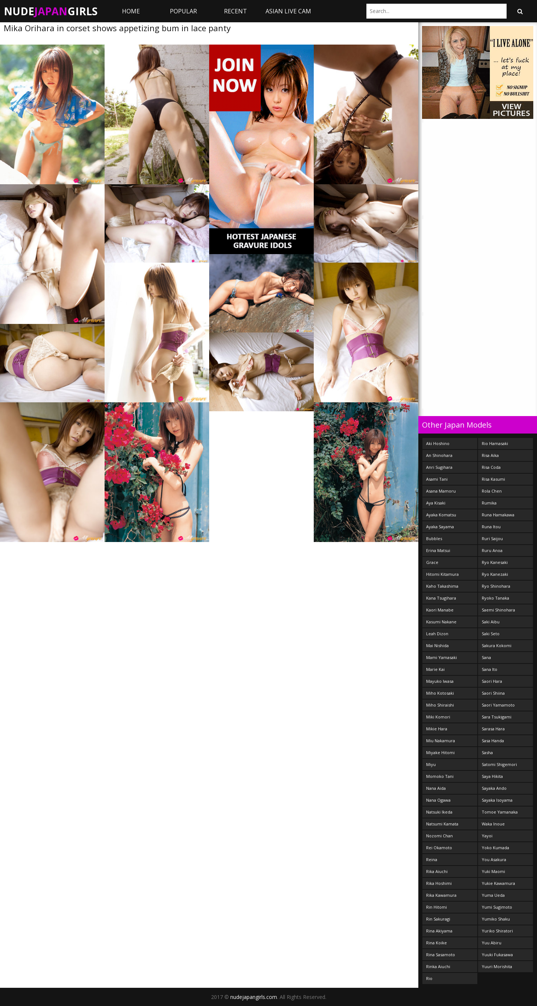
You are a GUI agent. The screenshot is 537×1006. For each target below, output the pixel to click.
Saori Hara (492, 681)
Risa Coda (491, 467)
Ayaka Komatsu (441, 514)
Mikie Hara (436, 728)
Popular (183, 11)
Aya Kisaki (435, 503)
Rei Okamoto (439, 847)
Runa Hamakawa (498, 514)
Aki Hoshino (437, 443)
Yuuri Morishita (497, 966)
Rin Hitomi (436, 907)
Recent (235, 11)
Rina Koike (436, 942)
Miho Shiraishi (440, 705)
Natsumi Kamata (442, 824)
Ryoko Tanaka (495, 598)
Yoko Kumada (495, 847)
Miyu (431, 764)
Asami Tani (437, 479)
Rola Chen (492, 491)
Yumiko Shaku (496, 919)
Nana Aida (436, 788)
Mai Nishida (437, 645)
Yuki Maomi (493, 871)
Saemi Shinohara (498, 610)
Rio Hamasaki (495, 443)
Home (131, 11)
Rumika (489, 503)
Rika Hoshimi (439, 883)
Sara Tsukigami (496, 717)
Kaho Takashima (442, 586)
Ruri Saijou (492, 538)
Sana (486, 657)
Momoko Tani (440, 776)
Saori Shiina (493, 693)
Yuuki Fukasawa (497, 954)
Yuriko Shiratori (497, 931)
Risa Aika (490, 455)
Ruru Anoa (492, 550)
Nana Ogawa (438, 800)
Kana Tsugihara (441, 598)
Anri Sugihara (439, 467)
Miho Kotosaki (440, 693)
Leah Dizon (437, 633)
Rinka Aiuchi (438, 966)
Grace (432, 562)
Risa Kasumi (493, 479)
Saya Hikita (492, 776)
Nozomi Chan (439, 835)
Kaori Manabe (440, 610)
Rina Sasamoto (440, 954)
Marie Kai (435, 669)
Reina (431, 859)
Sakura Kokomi (496, 645)
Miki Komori (438, 717)
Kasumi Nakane (441, 621)
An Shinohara (439, 455)
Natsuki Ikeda (439, 812)
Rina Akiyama (439, 931)
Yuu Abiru (491, 942)
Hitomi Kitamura (442, 574)
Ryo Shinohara (496, 586)
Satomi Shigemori (499, 764)
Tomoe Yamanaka (500, 812)
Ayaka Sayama (440, 526)
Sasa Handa (493, 740)
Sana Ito (489, 669)
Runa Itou (491, 526)
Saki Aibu (491, 621)
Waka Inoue (493, 824)
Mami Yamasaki (441, 657)
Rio (429, 978)
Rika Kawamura (441, 895)
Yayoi (487, 835)
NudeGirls (51, 11)
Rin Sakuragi (438, 919)
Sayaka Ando (494, 788)
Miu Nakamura (440, 740)
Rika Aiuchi (437, 871)
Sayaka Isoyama (497, 800)
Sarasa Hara (493, 728)
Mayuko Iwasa (440, 681)
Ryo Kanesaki (495, 562)
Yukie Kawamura (498, 883)
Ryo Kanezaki (495, 574)
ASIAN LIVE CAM (288, 11)
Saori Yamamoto (498, 705)
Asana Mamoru (441, 491)
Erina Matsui (438, 550)
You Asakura (494, 859)
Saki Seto (491, 633)
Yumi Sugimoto (497, 907)
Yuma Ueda (493, 895)
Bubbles (434, 538)
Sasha (487, 752)
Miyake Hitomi (440, 752)
